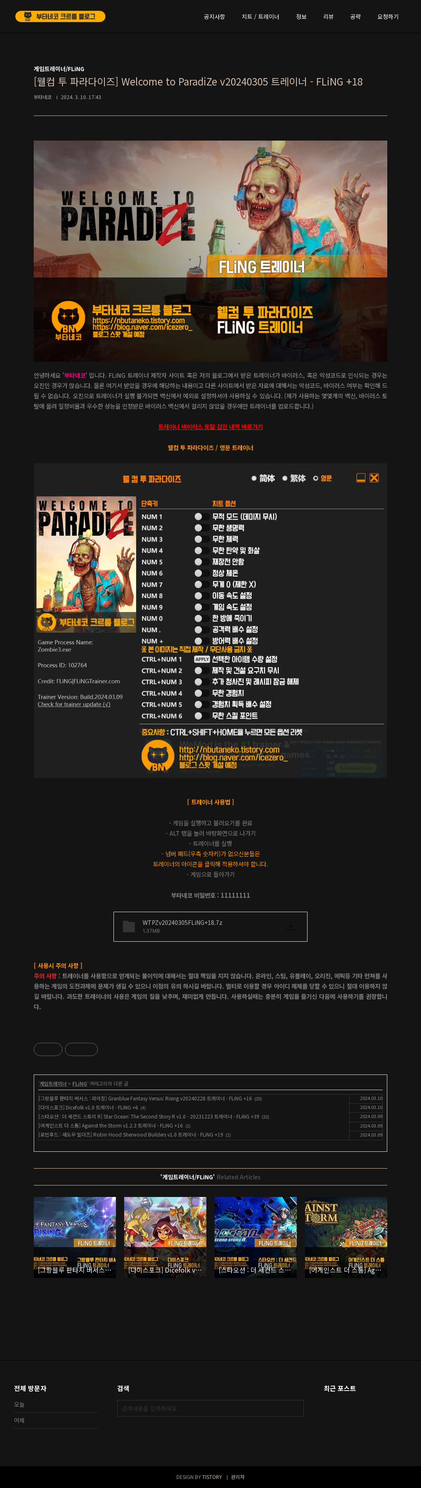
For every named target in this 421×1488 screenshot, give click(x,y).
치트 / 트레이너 (261, 16)
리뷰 (328, 16)
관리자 (238, 1476)
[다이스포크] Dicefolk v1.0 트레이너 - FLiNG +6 (88, 1107)
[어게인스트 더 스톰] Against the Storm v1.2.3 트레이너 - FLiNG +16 (111, 1125)
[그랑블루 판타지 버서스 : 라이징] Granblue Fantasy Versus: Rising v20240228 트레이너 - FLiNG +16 (145, 1098)
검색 (295, 1408)
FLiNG (79, 1083)
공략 (355, 16)
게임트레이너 (53, 1083)
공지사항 (214, 16)
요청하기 (388, 16)
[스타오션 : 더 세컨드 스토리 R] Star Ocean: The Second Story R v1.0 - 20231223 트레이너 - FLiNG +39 (149, 1116)
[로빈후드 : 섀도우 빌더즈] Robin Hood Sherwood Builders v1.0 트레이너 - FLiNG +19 (131, 1134)
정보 (301, 16)
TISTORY (212, 1476)
